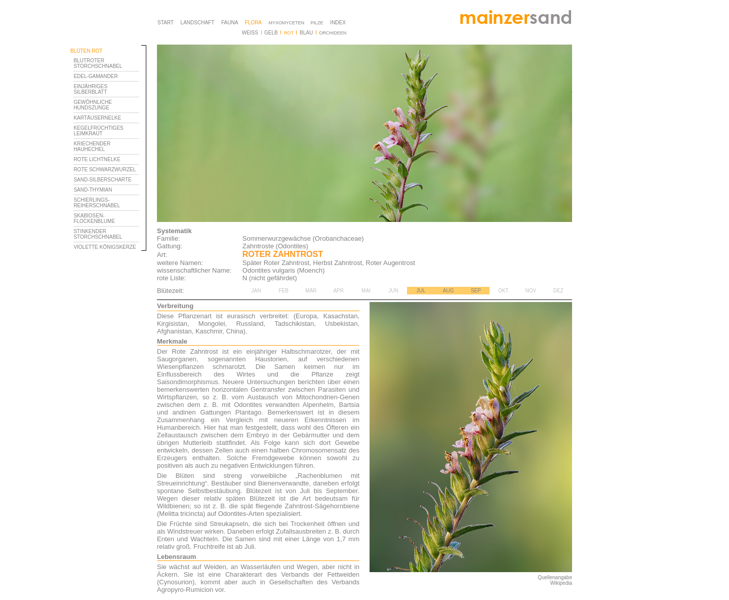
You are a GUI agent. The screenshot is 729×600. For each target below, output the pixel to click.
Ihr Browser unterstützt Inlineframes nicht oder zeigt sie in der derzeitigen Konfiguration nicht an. (108, 206)
